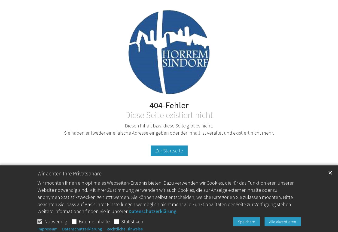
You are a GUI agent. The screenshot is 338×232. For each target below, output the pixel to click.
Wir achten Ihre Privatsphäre (69, 184)
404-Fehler (169, 105)
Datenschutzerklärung (152, 222)
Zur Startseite (169, 150)
